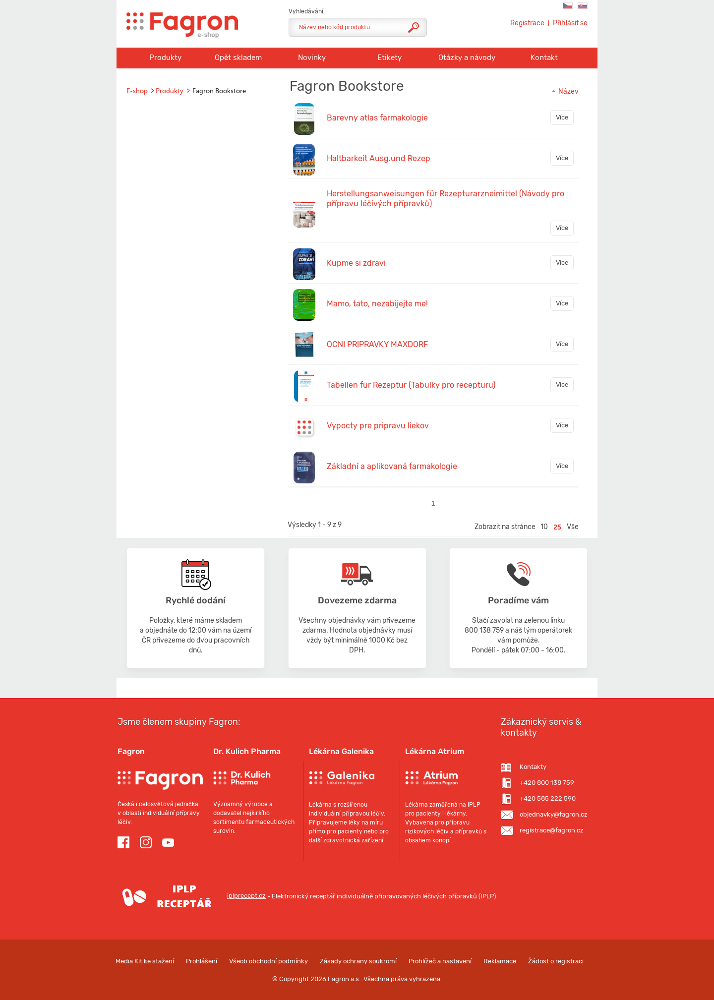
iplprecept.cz (192, 895)
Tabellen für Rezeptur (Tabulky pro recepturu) (411, 385)
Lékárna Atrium (434, 751)
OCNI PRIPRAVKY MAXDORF (377, 344)
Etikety (389, 57)
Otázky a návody (466, 57)
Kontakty (533, 766)
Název (565, 91)
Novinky (312, 57)
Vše (573, 527)
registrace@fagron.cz (552, 830)
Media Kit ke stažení (145, 961)
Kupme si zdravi (356, 263)
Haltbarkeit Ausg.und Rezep (378, 158)
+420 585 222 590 (548, 798)
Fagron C (568, 5)
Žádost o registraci (556, 961)
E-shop (137, 91)
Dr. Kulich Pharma (247, 751)
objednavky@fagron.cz (554, 814)
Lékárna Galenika (341, 751)
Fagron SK (583, 5)
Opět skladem (238, 57)
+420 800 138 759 (547, 782)
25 (557, 527)
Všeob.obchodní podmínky (268, 961)
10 (544, 527)
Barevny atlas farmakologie (377, 117)
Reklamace (499, 961)
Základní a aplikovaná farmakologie (392, 466)
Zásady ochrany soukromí (358, 961)
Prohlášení (201, 961)
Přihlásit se (570, 23)
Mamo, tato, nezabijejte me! (377, 303)
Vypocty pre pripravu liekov (378, 425)
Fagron (131, 751)
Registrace (527, 23)
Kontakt (544, 57)
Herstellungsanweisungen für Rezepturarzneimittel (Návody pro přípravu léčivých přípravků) (445, 198)
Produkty (165, 57)
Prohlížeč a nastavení (440, 961)
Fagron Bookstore (219, 91)
